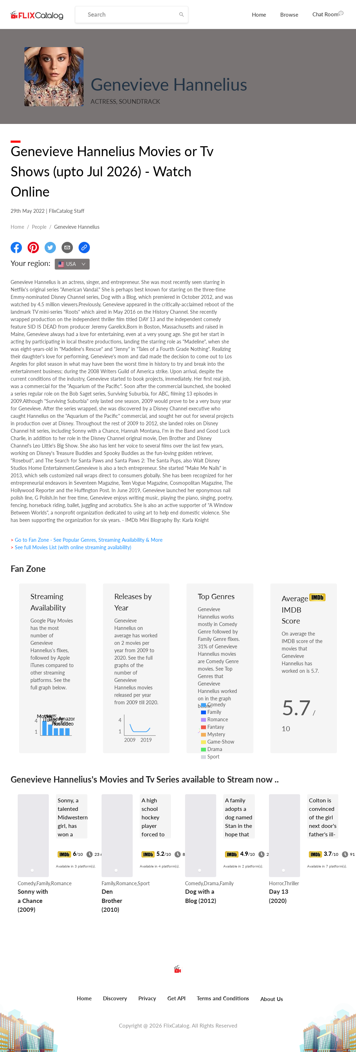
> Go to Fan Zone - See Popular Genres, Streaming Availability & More (86, 540)
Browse (289, 14)
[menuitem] (259, 14)
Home (259, 14)
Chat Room (328, 13)
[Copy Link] (84, 247)
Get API (176, 998)
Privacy (147, 998)
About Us (271, 999)
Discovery (115, 998)
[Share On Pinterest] (33, 247)
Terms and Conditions (223, 998)
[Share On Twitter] (50, 247)
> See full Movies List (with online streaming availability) (71, 547)
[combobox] (72, 264)
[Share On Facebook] (16, 247)
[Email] (67, 247)
